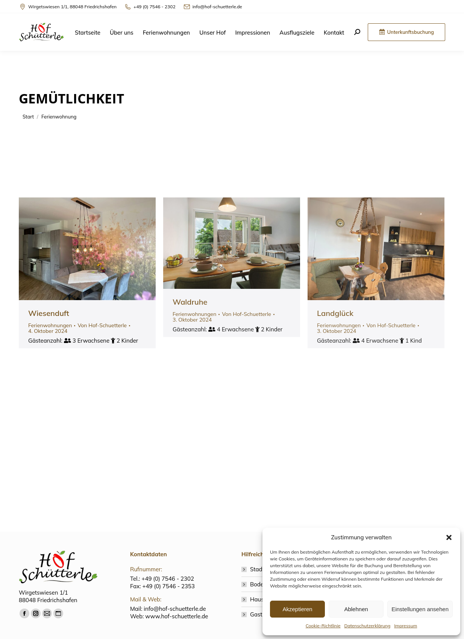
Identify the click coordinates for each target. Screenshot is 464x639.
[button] (449, 537)
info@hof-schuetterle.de (212, 6)
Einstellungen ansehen (420, 609)
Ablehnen (356, 609)
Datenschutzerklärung (367, 625)
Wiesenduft (48, 313)
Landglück (335, 313)
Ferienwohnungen (50, 325)
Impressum (405, 625)
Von (102, 325)
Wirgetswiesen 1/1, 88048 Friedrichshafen (68, 6)
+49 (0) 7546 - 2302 (150, 6)
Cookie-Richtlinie (323, 625)
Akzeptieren (297, 609)
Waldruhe (190, 302)
